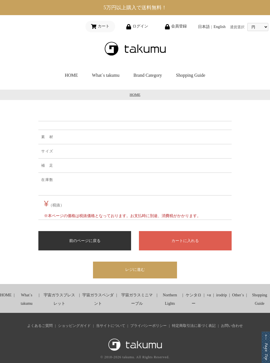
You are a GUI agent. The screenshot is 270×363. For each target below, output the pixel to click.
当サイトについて (110, 326)
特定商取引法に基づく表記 (194, 326)
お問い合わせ (232, 326)
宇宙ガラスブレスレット (59, 299)
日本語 (204, 27)
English (219, 27)
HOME (71, 75)
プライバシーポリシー (148, 326)
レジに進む (135, 269)
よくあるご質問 (40, 326)
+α (209, 295)
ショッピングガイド (74, 326)
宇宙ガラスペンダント (98, 299)
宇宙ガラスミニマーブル (137, 299)
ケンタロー (193, 299)
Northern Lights (170, 299)
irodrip (221, 295)
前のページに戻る (85, 240)
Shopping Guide (190, 75)
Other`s (238, 295)
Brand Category (148, 75)
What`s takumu (105, 75)
